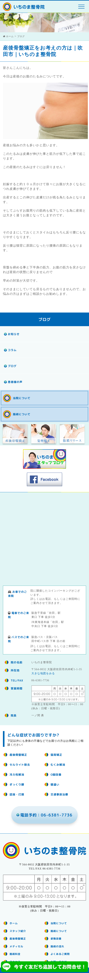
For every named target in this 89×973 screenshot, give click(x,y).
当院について (21, 398)
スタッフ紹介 (18, 931)
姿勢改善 (56, 938)
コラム (12, 350)
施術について (21, 414)
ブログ (12, 366)
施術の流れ (57, 946)
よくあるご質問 (60, 954)
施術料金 (15, 954)
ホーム (14, 923)
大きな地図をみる (43, 673)
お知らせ (14, 334)
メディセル (16, 946)
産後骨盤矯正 (18, 938)
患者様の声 (15, 382)
